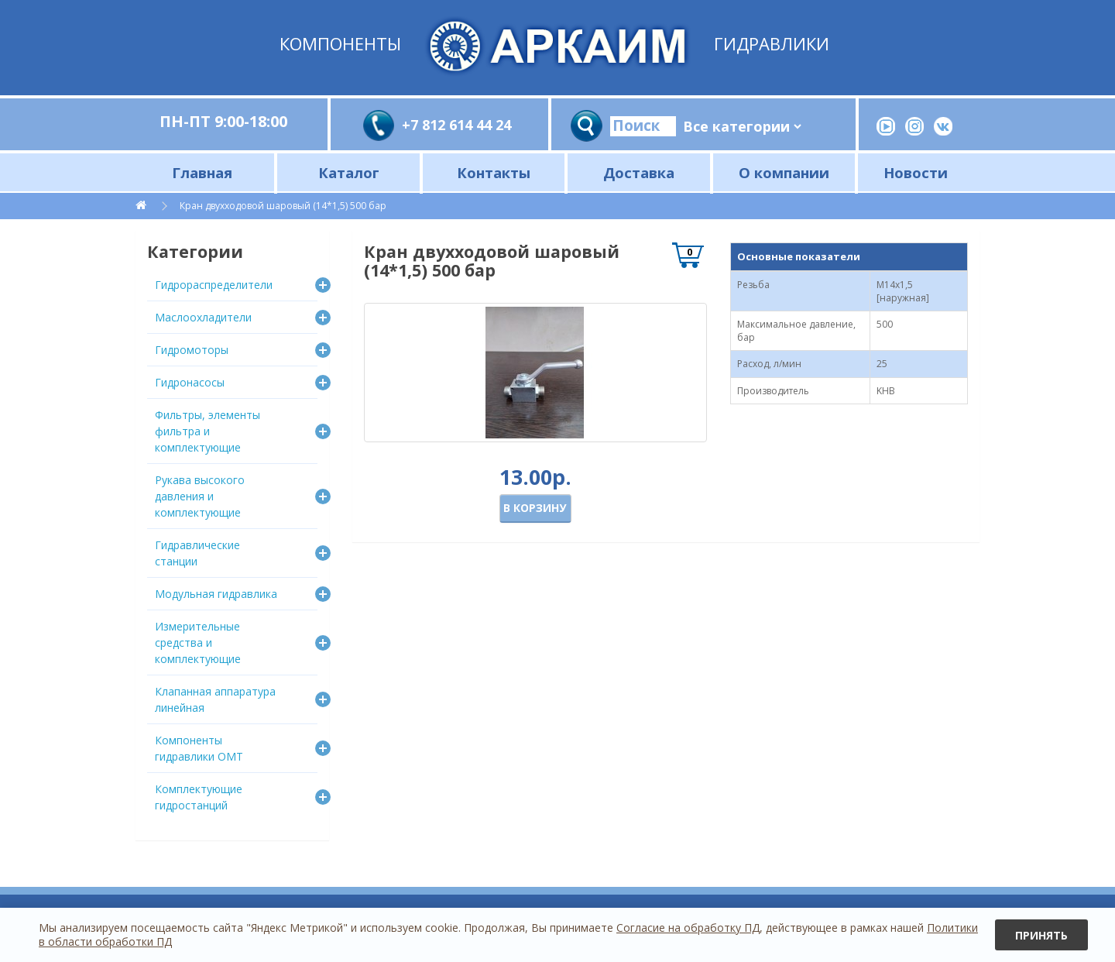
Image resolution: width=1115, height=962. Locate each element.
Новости (915, 172)
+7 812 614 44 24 (456, 124)
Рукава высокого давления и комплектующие (200, 496)
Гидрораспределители (214, 284)
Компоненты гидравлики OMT (199, 748)
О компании (784, 172)
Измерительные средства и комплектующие (198, 642)
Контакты (493, 172)
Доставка (638, 172)
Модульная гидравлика (216, 593)
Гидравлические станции (197, 553)
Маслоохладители (203, 317)
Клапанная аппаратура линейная (215, 699)
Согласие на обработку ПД (688, 927)
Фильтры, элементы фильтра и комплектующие (207, 431)
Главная (202, 172)
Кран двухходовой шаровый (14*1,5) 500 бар (283, 205)
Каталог (348, 172)
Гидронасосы (190, 382)
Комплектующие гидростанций (198, 797)
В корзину (534, 507)
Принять (1041, 935)
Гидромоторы (191, 349)
